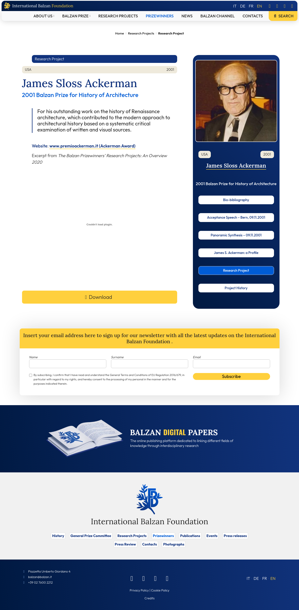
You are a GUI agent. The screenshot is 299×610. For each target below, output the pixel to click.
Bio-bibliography (236, 200)
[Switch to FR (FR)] (264, 578)
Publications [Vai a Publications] (190, 536)
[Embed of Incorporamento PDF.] (99, 224)
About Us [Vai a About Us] (43, 15)
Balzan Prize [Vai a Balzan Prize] (75, 15)
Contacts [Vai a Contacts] (253, 15)
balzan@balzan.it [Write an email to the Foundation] (40, 577)
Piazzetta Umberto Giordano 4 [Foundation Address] (49, 571)
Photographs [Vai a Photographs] (173, 544)
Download (100, 297)
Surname (117, 357)
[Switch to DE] (242, 6)
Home (119, 33)
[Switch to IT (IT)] (248, 578)
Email (197, 357)
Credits (149, 598)
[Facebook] (270, 6)
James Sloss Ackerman (236, 165)
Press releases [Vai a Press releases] (235, 536)
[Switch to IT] (235, 6)
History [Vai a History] (58, 536)
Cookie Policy (160, 590)
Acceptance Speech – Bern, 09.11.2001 (236, 217)
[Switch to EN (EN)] (273, 578)
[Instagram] (285, 6)
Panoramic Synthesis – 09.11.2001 (236, 235)
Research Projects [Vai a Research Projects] (118, 15)
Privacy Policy (139, 590)
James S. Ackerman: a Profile (236, 252)
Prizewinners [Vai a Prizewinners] (160, 15)
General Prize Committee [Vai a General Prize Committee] (90, 536)
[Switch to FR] (251, 6)
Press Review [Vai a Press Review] (125, 544)
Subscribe (231, 376)
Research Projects (141, 33)
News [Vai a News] (187, 15)
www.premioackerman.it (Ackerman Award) (92, 146)
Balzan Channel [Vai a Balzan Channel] (217, 15)
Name (33, 357)
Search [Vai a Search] (283, 15)
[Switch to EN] (259, 6)
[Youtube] (292, 6)
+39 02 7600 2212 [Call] (40, 582)
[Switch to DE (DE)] (256, 578)
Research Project (236, 270)
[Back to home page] (38, 6)
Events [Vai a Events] (212, 536)
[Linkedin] (277, 6)
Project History (236, 288)
